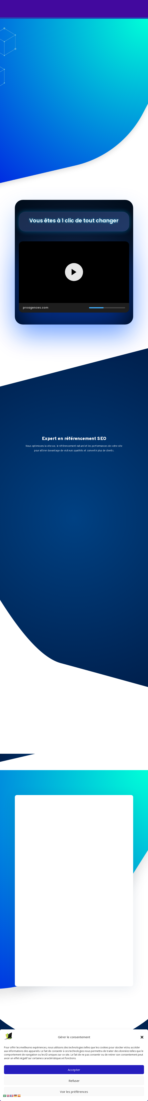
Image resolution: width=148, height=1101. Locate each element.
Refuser (74, 1081)
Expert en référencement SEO (74, 439)
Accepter (74, 1070)
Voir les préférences (74, 1092)
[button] (142, 1037)
